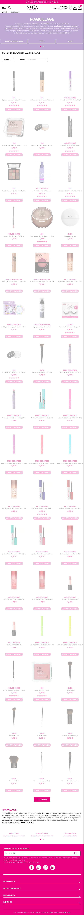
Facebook (31, 867)
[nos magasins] (63, 7)
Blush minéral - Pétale (42, 690)
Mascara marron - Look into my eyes (70, 191)
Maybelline (35, 31)
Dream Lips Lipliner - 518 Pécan (14, 236)
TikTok (38, 867)
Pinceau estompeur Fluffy (42, 781)
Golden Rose (44, 31)
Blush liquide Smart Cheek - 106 (42, 599)
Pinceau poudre (70, 690)
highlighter (65, 28)
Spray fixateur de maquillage (42, 191)
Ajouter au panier (14, 109)
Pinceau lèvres (42, 735)
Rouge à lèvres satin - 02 (14, 644)
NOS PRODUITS (9, 882)
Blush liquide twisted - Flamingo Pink (14, 418)
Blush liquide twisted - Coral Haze (70, 372)
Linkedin (52, 867)
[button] (40, 47)
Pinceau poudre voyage (70, 735)
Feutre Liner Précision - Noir (70, 145)
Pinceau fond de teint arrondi (42, 372)
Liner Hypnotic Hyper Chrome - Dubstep (42, 463)
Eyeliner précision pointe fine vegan (14, 100)
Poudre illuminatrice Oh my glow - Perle (14, 145)
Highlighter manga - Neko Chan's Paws (14, 327)
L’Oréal (52, 31)
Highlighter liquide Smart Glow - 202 (70, 281)
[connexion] (75, 8)
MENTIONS (7, 902)
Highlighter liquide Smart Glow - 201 (14, 508)
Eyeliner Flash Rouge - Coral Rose (70, 508)
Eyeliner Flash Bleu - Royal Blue (42, 508)
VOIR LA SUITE (27, 822)
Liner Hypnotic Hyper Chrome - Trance (14, 463)
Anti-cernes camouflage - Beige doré (42, 100)
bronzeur (57, 28)
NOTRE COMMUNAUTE (11, 888)
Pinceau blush (14, 735)
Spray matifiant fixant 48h (42, 327)
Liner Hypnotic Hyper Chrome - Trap (70, 418)
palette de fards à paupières (42, 28)
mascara (27, 28)
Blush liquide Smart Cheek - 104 (14, 599)
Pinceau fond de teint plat (69, 781)
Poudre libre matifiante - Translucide (14, 372)
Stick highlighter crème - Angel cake (14, 281)
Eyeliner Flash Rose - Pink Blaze (42, 554)
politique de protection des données (58, 857)
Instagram (45, 867)
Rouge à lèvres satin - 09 (70, 599)
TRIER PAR (21, 60)
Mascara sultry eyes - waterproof (42, 418)
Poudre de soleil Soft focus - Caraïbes (42, 236)
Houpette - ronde (70, 236)
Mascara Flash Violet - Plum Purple (70, 100)
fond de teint (19, 28)
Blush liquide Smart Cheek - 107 (70, 554)
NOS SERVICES (9, 895)
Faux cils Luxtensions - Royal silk (69, 327)
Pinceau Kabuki (14, 781)
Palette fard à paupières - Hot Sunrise (14, 191)
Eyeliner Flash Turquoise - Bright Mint (14, 554)
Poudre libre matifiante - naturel (41, 145)
